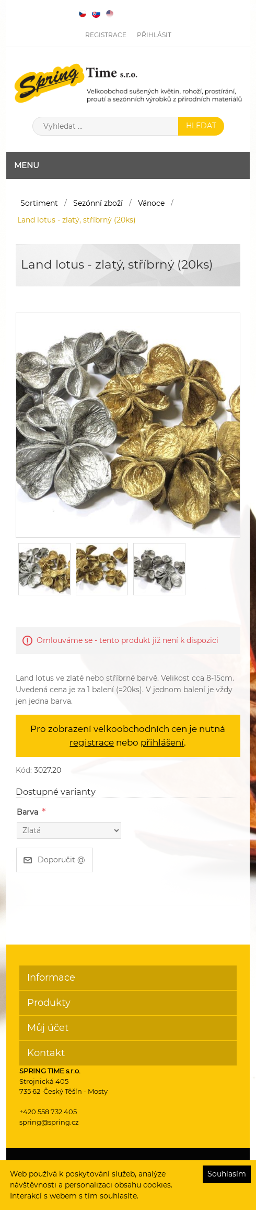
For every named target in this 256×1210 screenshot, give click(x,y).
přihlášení (162, 742)
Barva (27, 812)
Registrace (105, 35)
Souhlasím (226, 1174)
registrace (91, 742)
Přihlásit (154, 35)
